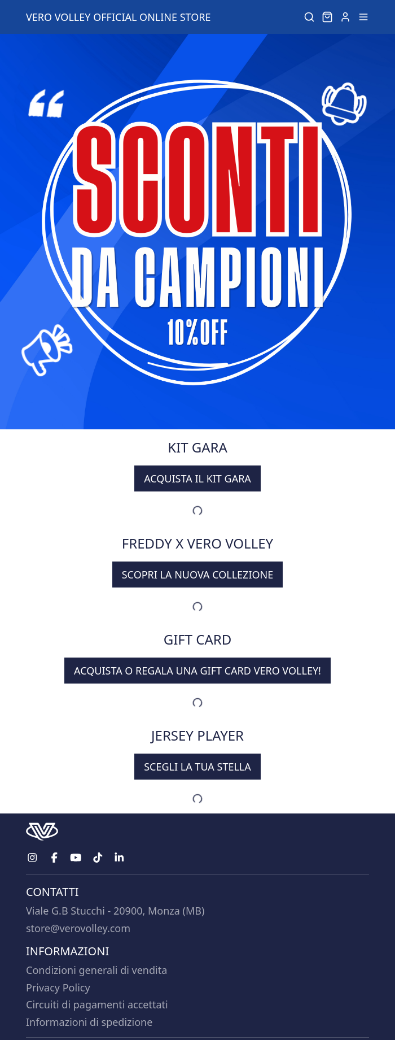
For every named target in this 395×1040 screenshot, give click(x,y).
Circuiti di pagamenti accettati (97, 1004)
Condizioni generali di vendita (96, 970)
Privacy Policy (58, 987)
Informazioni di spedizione (89, 1022)
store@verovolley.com (78, 928)
